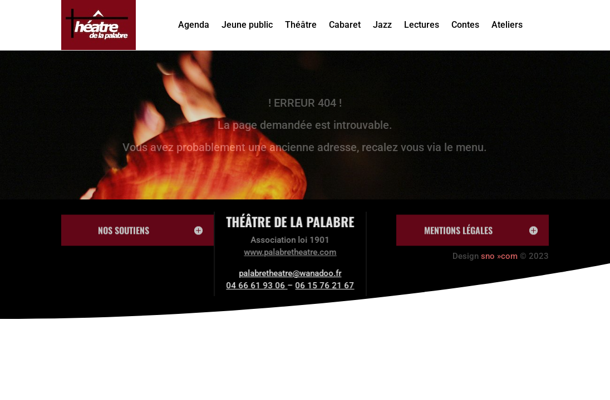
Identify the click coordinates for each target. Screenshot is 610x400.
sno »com (499, 256)
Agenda (193, 24)
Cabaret (345, 24)
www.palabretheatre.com (266, 252)
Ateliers (507, 24)
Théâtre (301, 24)
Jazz (382, 24)
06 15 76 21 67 (300, 286)
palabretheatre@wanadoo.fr (266, 273)
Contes (465, 24)
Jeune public (247, 24)
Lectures (421, 24)
